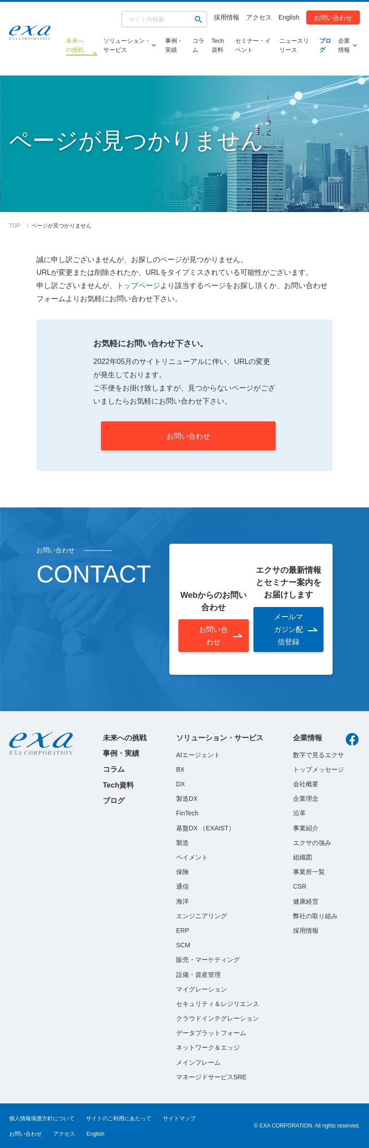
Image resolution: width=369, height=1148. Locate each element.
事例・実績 (174, 45)
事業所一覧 (309, 871)
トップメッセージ (318, 769)
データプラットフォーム (211, 1033)
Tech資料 (218, 45)
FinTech (187, 813)
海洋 (182, 901)
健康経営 (305, 901)
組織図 (302, 857)
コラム (198, 45)
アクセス (259, 17)
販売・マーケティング (208, 959)
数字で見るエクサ (318, 755)
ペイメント (192, 857)
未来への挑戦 (125, 738)
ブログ (325, 45)
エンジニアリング (201, 916)
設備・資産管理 (198, 974)
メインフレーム (198, 1062)
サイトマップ (179, 1118)
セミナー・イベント (253, 45)
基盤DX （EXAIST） (205, 828)
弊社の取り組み (315, 916)
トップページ (138, 285)
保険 (182, 871)
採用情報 (226, 17)
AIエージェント (198, 755)
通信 (182, 886)
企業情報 (345, 45)
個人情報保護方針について (42, 1118)
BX (180, 769)
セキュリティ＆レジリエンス (217, 1003)
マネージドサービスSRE (211, 1077)
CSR (300, 886)
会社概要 (305, 784)
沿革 (299, 813)
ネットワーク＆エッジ (208, 1047)
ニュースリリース (294, 45)
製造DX (186, 798)
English (288, 17)
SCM (183, 945)
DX (180, 784)
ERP (182, 930)
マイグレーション (201, 989)
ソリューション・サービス (127, 45)
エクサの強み (312, 842)
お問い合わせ (333, 17)
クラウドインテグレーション (217, 1018)
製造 (182, 842)
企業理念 (305, 798)
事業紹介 (305, 828)
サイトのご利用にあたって (119, 1118)
